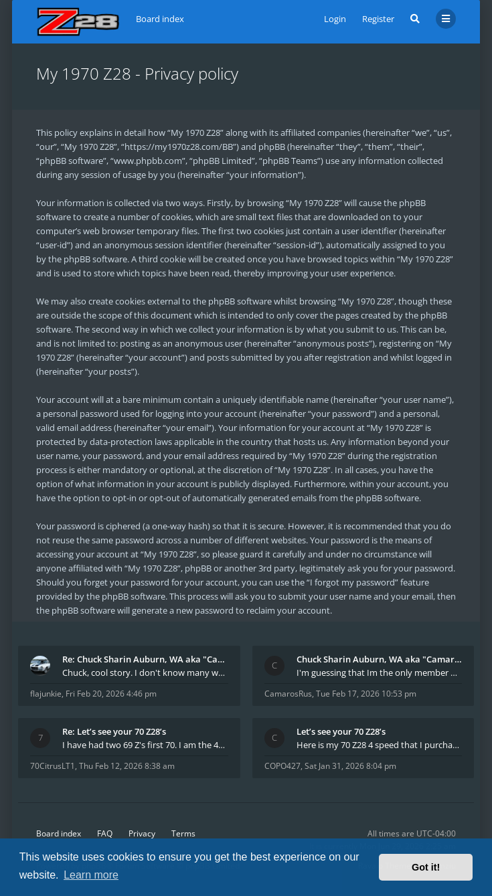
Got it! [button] (426, 867)
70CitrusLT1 (52, 766)
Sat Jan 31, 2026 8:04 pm (350, 766)
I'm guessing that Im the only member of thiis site (380, 672)
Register (378, 19)
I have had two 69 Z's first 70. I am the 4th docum (145, 745)
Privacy (142, 833)
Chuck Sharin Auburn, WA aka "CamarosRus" (380, 659)
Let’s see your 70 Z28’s (341, 731)
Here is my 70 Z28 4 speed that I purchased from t (380, 745)
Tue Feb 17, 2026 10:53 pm (366, 693)
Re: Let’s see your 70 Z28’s (114, 731)
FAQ (104, 833)
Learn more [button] (91, 875)
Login (335, 19)
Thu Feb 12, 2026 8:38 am (127, 766)
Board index (58, 833)
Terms (183, 833)
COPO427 (282, 766)
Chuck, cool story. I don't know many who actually (145, 672)
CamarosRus (288, 693)
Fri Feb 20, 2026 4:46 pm (111, 693)
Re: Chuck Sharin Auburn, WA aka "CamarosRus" (145, 659)
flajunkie (46, 693)
